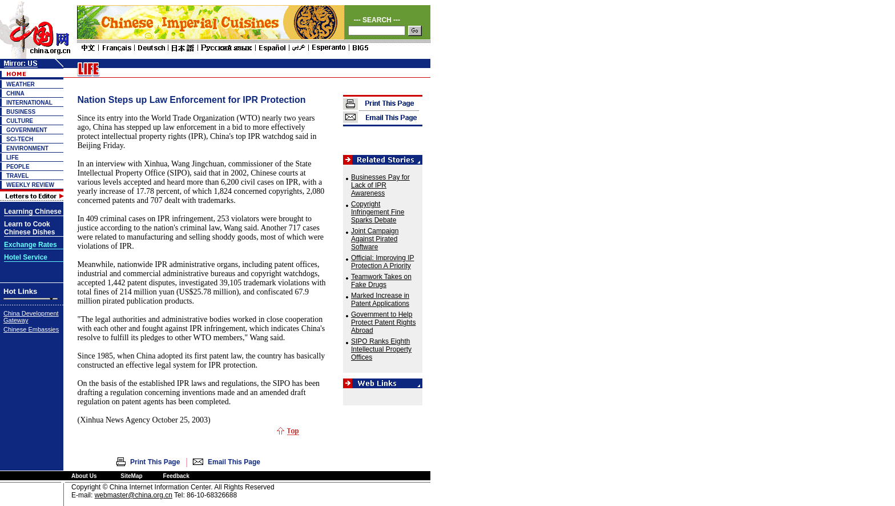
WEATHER (20, 84)
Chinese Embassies (31, 329)
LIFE (12, 157)
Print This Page (155, 462)
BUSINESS (20, 112)
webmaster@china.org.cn (133, 495)
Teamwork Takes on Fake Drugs (381, 281)
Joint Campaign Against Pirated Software (374, 239)
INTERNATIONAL (29, 102)
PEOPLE (18, 167)
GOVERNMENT (26, 130)
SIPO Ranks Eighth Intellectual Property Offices (381, 349)
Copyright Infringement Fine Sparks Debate (377, 212)
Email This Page (234, 462)
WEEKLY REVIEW (30, 185)
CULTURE (19, 121)
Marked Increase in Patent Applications (380, 300)
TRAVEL (17, 176)
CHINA (15, 93)
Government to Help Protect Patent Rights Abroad (383, 322)
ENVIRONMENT (27, 148)
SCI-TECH (19, 139)
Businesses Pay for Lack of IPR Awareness (380, 185)
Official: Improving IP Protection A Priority (382, 262)
